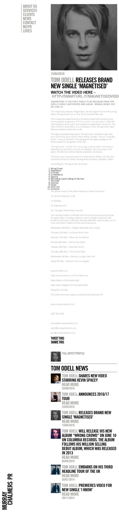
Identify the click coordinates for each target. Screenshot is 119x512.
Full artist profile (73, 353)
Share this (57, 342)
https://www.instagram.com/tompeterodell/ (69, 285)
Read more (70, 384)
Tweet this (57, 338)
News (27, 18)
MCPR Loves (27, 28)
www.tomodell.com (59, 270)
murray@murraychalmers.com (64, 323)
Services (30, 10)
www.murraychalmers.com (62, 304)
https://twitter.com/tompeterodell (65, 280)
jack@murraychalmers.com (63, 333)
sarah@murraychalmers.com (63, 328)
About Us (30, 6)
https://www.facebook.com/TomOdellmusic (69, 275)
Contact (29, 22)
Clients (29, 14)
